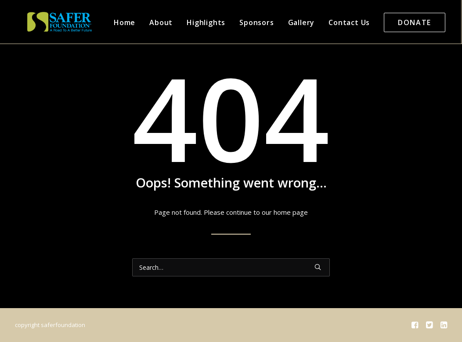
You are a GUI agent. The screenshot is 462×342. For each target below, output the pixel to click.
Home (112, 22)
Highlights (193, 22)
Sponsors (244, 22)
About (148, 22)
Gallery (289, 22)
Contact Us (336, 22)
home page (291, 212)
